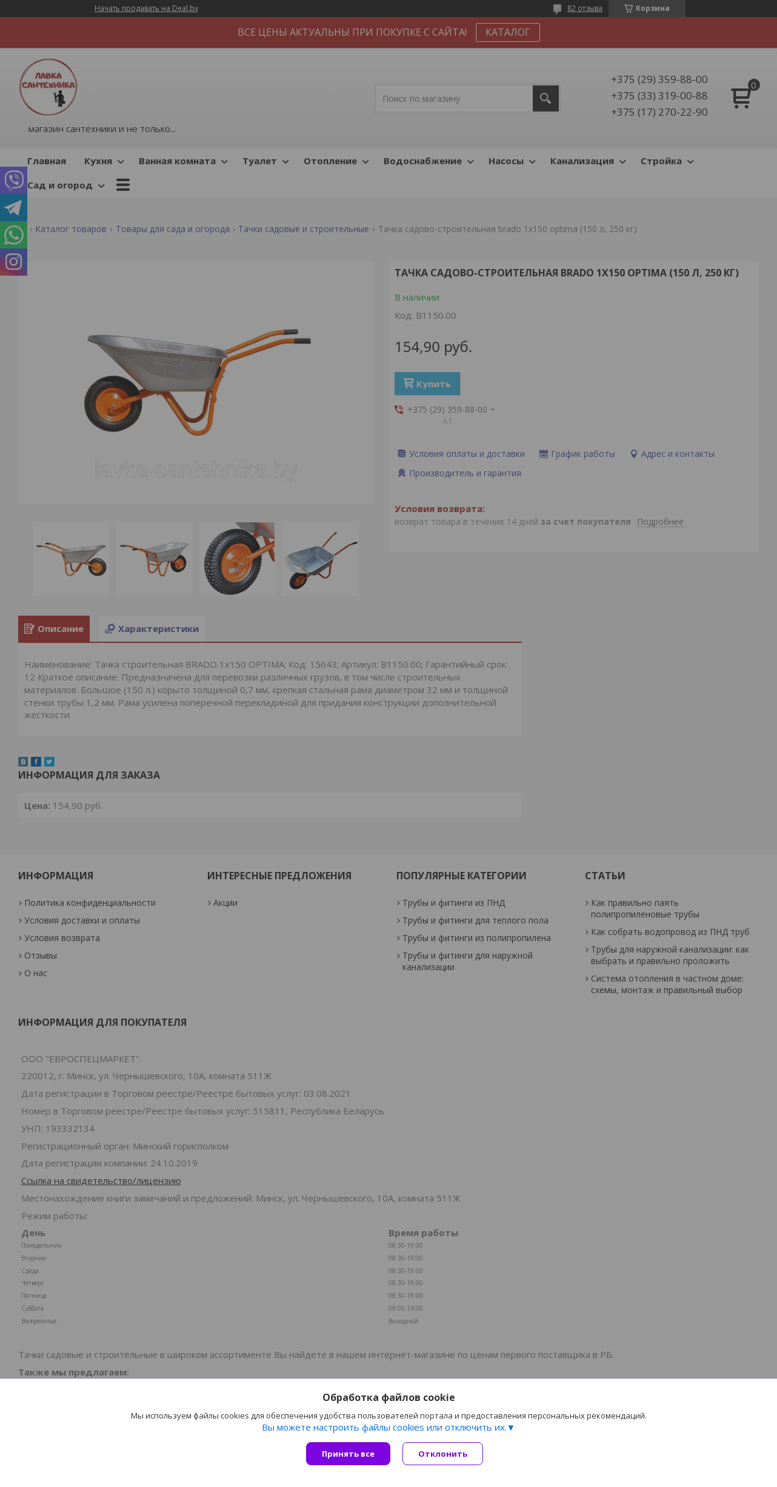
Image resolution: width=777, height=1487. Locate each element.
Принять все (348, 1453)
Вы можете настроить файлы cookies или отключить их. (384, 1427)
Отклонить (442, 1453)
